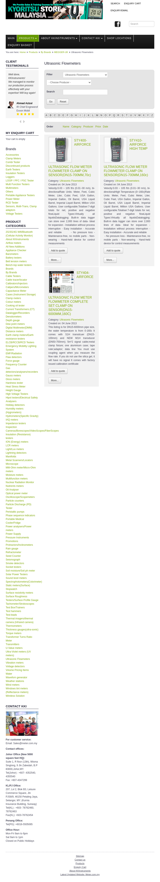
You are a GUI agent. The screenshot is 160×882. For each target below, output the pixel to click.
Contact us (80, 859)
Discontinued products (18, 165)
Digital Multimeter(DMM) (19, 327)
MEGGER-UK (61, 52)
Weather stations (15, 681)
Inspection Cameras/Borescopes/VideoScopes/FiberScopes (22, 429)
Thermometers (14, 625)
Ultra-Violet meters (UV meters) (18, 653)
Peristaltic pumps (15, 511)
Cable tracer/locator (16, 279)
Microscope (12, 463)
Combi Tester (13, 162)
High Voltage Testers (17, 394)
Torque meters (13, 633)
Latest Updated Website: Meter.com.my (80, 874)
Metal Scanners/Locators (19, 460)
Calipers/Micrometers (17, 287)
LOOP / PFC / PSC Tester (20, 180)
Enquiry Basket (20, 45)
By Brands (46, 52)
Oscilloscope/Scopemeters (20, 497)
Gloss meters (13, 379)
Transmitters (12, 644)
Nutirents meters (15, 486)
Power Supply (13, 533)
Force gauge (12, 360)
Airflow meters (13, 243)
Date (105, 126)
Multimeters (12, 188)
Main (11, 38)
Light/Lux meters (15, 449)
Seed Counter (13, 556)
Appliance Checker (16, 250)
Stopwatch (11, 589)
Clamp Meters (13, 158)
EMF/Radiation (14, 353)
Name (66, 126)
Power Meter (13, 199)
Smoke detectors (15, 563)
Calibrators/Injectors (17, 283)
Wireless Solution (15, 695)
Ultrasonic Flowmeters (18, 659)
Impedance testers (16, 423)
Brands (9, 268)
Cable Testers (13, 276)
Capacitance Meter (16, 290)
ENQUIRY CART (132, 3)
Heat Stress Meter (16, 386)
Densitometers (13, 316)
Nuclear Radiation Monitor (20, 482)
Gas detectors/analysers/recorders (22, 370)
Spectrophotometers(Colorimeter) (22, 581)
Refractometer (13, 552)
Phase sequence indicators (20, 515)
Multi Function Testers (18, 184)
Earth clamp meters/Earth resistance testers (19, 337)
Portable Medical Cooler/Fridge (15, 521)
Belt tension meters (16, 261)
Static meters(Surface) (18, 585)
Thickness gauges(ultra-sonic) (22, 629)
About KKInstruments (59, 38)
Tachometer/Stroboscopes (20, 603)
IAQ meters (12, 419)
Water (9, 673)
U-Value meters (14, 648)
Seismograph (13, 559)
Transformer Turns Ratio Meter (19, 639)
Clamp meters (13, 298)
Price (98, 126)
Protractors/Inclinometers (19, 544)
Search (115, 3)
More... (55, 260)
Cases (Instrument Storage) (21, 294)
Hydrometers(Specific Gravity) (22, 416)
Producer (88, 126)
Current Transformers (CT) (20, 309)
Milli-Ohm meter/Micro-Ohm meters (21, 469)
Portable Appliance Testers (20, 195)
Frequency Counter (16, 364)
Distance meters (14, 331)
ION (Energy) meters (17, 441)
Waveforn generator (16, 677)
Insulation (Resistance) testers (18, 436)
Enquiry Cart (80, 867)
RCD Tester (12, 202)
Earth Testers (13, 169)
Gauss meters (13, 375)
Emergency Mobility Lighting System (21, 348)
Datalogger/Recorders (18, 313)
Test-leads (11, 614)
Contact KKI (92, 38)
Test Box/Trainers (15, 607)
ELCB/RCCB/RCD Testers (20, 342)
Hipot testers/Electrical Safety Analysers (22, 399)
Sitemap (80, 856)
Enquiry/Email (119, 10)
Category (76, 126)
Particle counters (15, 500)
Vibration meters (14, 662)
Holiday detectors (15, 405)
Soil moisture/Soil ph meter (20, 570)
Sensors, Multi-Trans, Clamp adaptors (21, 208)
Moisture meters (14, 475)
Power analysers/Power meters (18, 528)
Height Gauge (13, 390)
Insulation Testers (15, 173)
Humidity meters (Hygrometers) (14, 410)
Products (28, 38)
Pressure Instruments (17, 537)
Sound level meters (16, 578)
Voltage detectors (15, 666)
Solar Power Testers (17, 574)
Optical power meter (17, 493)
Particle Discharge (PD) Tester (18, 506)
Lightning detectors (16, 452)
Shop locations (119, 38)
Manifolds (11, 456)
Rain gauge (12, 548)
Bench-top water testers (19, 265)
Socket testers (13, 567)
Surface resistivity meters (19, 592)
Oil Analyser (12, 489)
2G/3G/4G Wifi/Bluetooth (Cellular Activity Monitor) (19, 234)
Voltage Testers (14, 213)
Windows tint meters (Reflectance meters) (17, 690)
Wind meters (12, 684)
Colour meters (13, 301)
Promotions (12, 541)
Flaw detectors (14, 357)
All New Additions (15, 246)
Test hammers (13, 611)
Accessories (12, 154)
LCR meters (12, 445)
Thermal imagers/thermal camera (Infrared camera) (19, 620)
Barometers (12, 254)
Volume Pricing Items (17, 670)
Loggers (10, 177)
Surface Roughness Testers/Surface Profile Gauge (22, 598)
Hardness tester (14, 382)
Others (9, 191)
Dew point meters (15, 324)
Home (23, 52)
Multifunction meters (17, 478)
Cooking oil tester (15, 305)
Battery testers (13, 257)
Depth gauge (13, 320)
